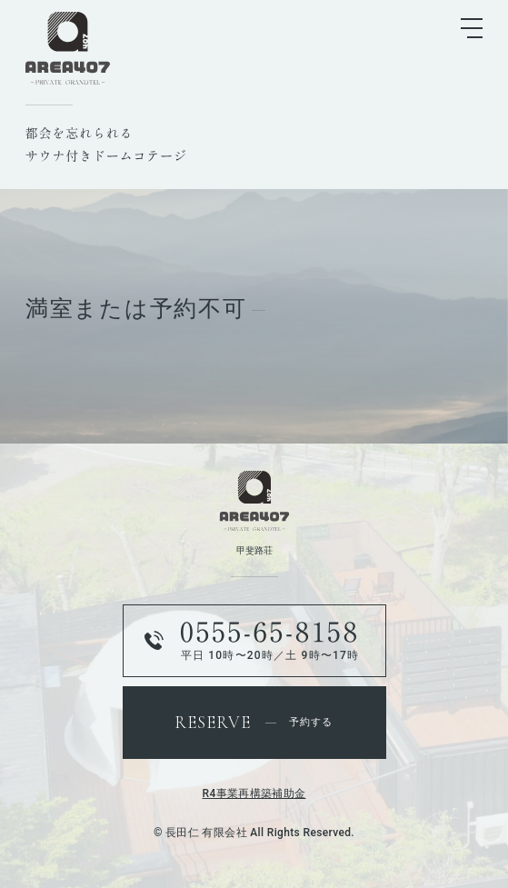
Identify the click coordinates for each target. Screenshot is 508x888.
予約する (253, 722)
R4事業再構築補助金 (254, 793)
